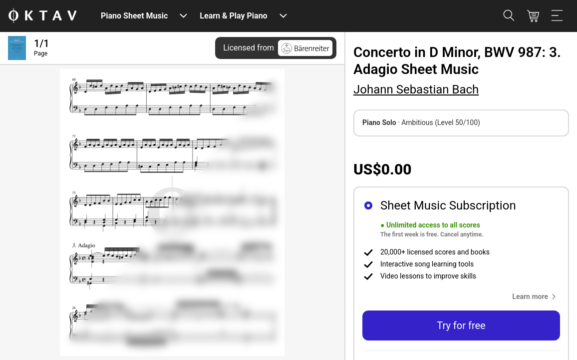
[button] (536, 296)
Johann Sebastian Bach (416, 89)
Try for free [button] (461, 326)
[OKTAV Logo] (42, 16)
